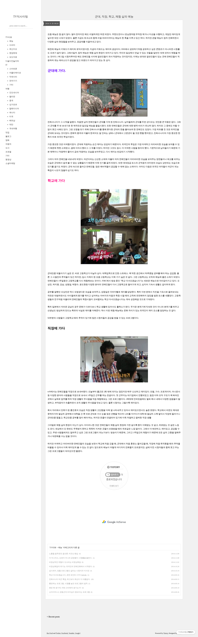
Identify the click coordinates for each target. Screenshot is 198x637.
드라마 (12, 45)
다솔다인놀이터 (12, 61)
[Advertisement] (114, 522)
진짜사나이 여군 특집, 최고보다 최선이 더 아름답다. (69, 579)
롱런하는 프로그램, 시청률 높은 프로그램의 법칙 (68, 583)
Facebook (64, 633)
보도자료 (13, 57)
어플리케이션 (15, 73)
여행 (7, 89)
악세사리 (13, 77)
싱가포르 (13, 105)
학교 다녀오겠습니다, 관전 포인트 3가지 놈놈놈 (68, 575)
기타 (11, 85)
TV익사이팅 (20, 16)
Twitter (58, 633)
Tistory (165, 633)
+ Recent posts (53, 617)
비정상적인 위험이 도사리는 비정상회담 (65, 562)
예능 (11, 41)
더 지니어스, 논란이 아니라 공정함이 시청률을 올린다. (70, 558)
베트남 (12, 121)
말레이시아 (14, 109)
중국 (11, 101)
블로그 (8, 136)
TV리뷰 (9, 37)
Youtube (71, 633)
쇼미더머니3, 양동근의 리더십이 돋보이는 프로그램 (69, 592)
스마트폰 (13, 69)
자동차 (8, 144)
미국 (11, 117)
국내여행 (13, 129)
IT (6, 65)
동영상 (8, 159)
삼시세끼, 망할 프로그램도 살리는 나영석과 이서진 (69, 571)
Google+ (78, 633)
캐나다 (12, 113)
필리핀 (12, 97)
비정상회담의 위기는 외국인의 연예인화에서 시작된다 (70, 566)
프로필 (8, 152)
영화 (7, 140)
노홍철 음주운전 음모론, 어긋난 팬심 (63, 554)
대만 (11, 125)
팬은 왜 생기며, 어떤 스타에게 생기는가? (65, 588)
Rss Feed (50, 633)
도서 (7, 148)
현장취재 (13, 53)
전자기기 (13, 81)
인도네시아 (14, 93)
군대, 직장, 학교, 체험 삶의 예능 (114, 16)
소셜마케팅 (10, 163)
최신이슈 (13, 49)
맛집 (7, 133)
